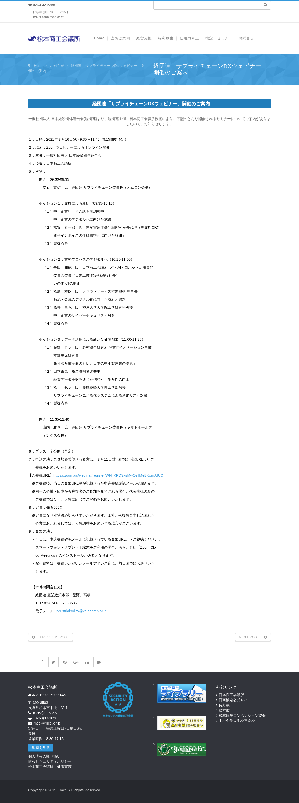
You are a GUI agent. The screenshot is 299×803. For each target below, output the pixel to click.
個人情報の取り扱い (44, 756)
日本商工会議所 (231, 695)
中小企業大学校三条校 (237, 721)
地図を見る (41, 747)
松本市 (224, 710)
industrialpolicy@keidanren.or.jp (81, 611)
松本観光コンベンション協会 (242, 715)
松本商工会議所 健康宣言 (50, 767)
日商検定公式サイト (235, 700)
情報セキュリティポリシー (50, 761)
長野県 (224, 705)
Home (38, 65)
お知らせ (57, 65)
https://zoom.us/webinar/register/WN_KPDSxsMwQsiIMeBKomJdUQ (108, 475)
